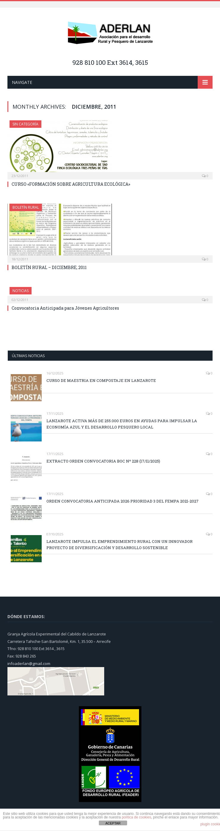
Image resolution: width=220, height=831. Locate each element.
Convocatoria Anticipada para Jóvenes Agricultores (65, 308)
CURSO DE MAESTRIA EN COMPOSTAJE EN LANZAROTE (101, 380)
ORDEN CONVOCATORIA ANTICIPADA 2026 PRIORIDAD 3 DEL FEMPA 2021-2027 (122, 501)
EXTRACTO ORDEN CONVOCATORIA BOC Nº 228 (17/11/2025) (103, 461)
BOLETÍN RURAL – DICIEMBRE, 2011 (49, 267)
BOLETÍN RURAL (26, 207)
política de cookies (136, 817)
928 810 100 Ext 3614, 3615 (110, 62)
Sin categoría (25, 124)
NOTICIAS (21, 290)
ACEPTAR (113, 823)
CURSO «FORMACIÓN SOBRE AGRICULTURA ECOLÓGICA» (71, 184)
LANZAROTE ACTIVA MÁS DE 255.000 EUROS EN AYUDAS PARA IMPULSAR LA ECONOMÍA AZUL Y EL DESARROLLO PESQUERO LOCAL (121, 424)
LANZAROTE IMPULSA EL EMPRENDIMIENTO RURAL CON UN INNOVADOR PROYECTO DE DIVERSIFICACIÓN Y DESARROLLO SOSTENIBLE (119, 544)
